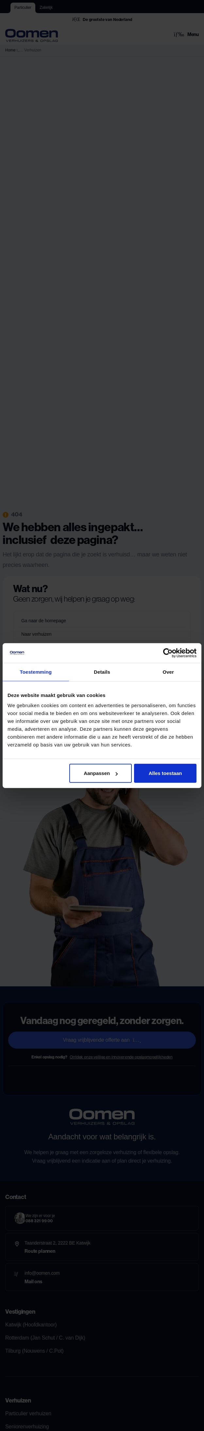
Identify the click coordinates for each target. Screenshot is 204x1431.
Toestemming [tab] (36, 671)
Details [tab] (102, 671)
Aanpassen (101, 773)
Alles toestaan (165, 773)
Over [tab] (168, 671)
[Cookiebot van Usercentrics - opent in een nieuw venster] (167, 653)
